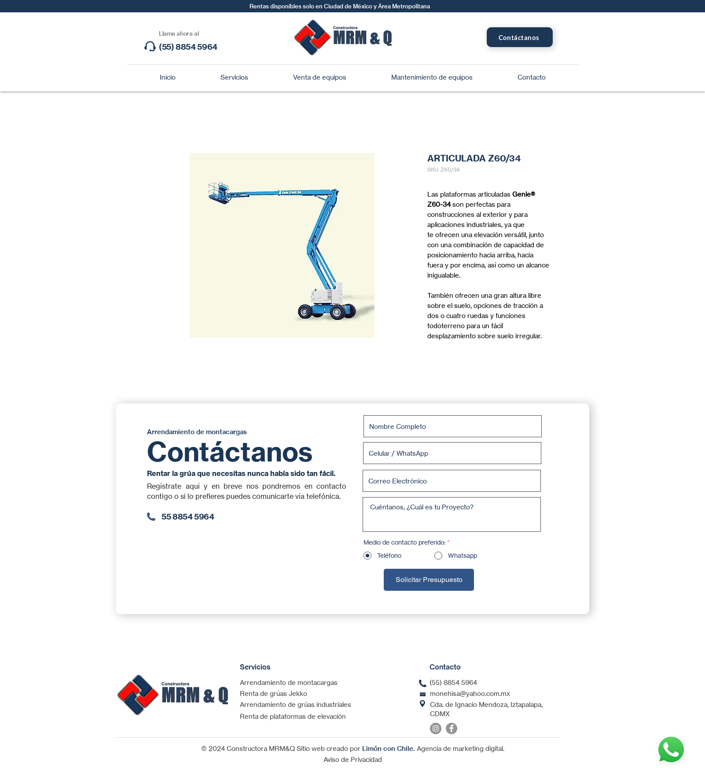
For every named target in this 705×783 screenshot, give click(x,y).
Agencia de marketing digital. (460, 748)
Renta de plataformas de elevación (293, 716)
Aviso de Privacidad (352, 759)
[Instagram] (435, 728)
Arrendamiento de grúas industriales (295, 704)
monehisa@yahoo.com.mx (470, 693)
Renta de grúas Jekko (273, 693)
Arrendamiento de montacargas (289, 682)
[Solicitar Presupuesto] (429, 580)
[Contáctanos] (520, 37)
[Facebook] (451, 728)
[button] (234, 77)
